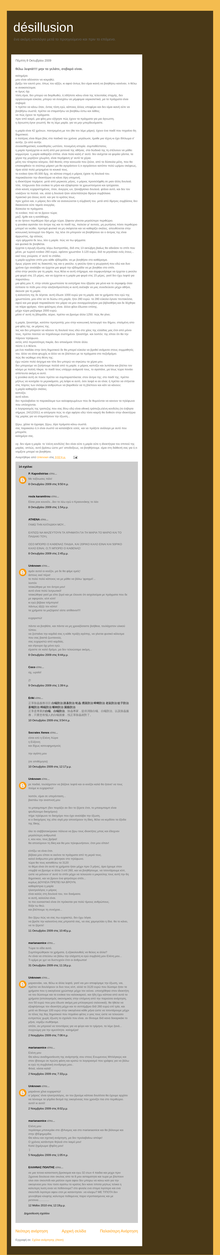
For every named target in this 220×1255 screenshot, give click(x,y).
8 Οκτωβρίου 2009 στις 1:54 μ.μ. (48, 507)
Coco (31, 667)
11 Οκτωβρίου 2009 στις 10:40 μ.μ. (50, 930)
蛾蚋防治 (57, 707)
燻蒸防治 (87, 703)
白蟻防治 (57, 703)
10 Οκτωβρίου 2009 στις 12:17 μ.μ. (50, 766)
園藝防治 (69, 707)
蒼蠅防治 (34, 707)
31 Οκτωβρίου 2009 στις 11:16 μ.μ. (50, 965)
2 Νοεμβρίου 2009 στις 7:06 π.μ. (48, 1035)
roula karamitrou (39, 496)
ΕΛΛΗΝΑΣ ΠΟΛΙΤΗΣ (41, 1167)
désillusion (43, 27)
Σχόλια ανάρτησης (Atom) (48, 1239)
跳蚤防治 (69, 703)
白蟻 (48, 711)
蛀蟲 (78, 703)
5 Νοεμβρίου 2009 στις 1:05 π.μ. (48, 1155)
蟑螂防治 (99, 703)
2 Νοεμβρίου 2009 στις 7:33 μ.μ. (48, 1073)
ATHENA (34, 519)
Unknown (34, 565)
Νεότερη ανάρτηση (31, 1231)
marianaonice (37, 943)
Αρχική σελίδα (74, 1231)
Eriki (31, 698)
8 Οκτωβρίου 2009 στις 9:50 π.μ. (48, 484)
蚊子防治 (123, 703)
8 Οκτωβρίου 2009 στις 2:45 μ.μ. (48, 553)
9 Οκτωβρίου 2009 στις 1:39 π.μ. (48, 685)
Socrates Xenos (38, 732)
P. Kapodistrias (38, 473)
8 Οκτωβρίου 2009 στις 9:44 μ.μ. (48, 654)
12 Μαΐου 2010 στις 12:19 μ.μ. (46, 1205)
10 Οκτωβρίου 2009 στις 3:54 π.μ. (49, 720)
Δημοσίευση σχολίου (37, 1213)
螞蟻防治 (46, 707)
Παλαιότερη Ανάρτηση (119, 1231)
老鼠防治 (111, 703)
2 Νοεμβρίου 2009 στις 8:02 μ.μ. (48, 1108)
